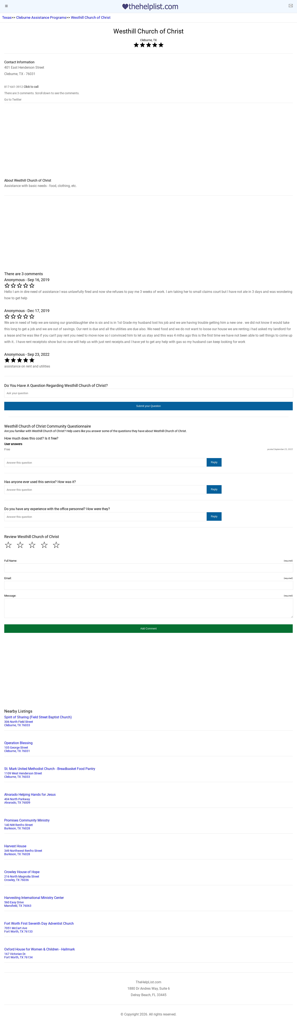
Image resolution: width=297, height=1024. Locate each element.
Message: (148, 595)
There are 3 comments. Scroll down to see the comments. (41, 93)
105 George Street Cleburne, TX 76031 (148, 746)
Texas (7, 17)
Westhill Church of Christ (91, 17)
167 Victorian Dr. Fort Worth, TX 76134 (148, 953)
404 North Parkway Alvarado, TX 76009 (148, 798)
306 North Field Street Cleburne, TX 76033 (148, 720)
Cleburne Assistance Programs (41, 17)
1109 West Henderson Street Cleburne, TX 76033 (148, 772)
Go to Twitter (13, 99)
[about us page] (290, 6)
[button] (148, 406)
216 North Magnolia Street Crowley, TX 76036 (148, 875)
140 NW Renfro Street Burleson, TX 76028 (148, 824)
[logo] (148, 7)
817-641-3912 (21, 86)
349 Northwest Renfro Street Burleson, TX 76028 (148, 849)
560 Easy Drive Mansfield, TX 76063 (148, 901)
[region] (148, 143)
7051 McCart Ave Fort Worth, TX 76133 (148, 927)
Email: (148, 578)
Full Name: (148, 560)
